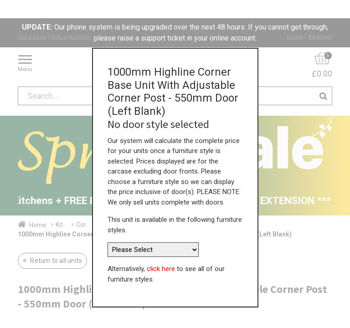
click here (161, 250)
